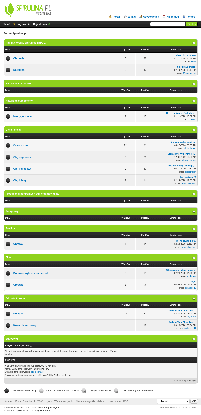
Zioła (9, 257)
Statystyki (191, 380)
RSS (125, 401)
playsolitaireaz (189, 160)
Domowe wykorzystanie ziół (30, 273)
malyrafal (191, 276)
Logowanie (23, 24)
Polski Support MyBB (48, 407)
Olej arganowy (22, 157)
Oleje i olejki (13, 129)
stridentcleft (190, 172)
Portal (116, 16)
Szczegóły (26, 345)
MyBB (19, 410)
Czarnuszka (20, 145)
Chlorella (19, 58)
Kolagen (18, 313)
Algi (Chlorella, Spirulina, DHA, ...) (26, 42)
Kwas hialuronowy (24, 325)
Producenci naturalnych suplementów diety (32, 193)
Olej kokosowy (22, 168)
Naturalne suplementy (19, 100)
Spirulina (19, 69)
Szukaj (131, 16)
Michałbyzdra (189, 73)
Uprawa (18, 243)
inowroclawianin (188, 183)
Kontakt (9, 401)
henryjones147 (189, 328)
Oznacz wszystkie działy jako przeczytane (98, 401)
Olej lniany (20, 180)
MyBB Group (43, 410)
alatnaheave (190, 148)
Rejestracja (40, 24)
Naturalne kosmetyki (18, 83)
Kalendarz (172, 16)
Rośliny (10, 228)
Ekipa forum (179, 380)
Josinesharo (37, 372)
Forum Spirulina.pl (25, 401)
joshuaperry (190, 288)
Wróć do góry (44, 401)
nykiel (193, 61)
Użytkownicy (151, 16)
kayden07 (191, 316)
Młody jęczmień (23, 116)
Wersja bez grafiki (63, 401)
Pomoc (190, 16)
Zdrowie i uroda (15, 298)
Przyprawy (12, 211)
